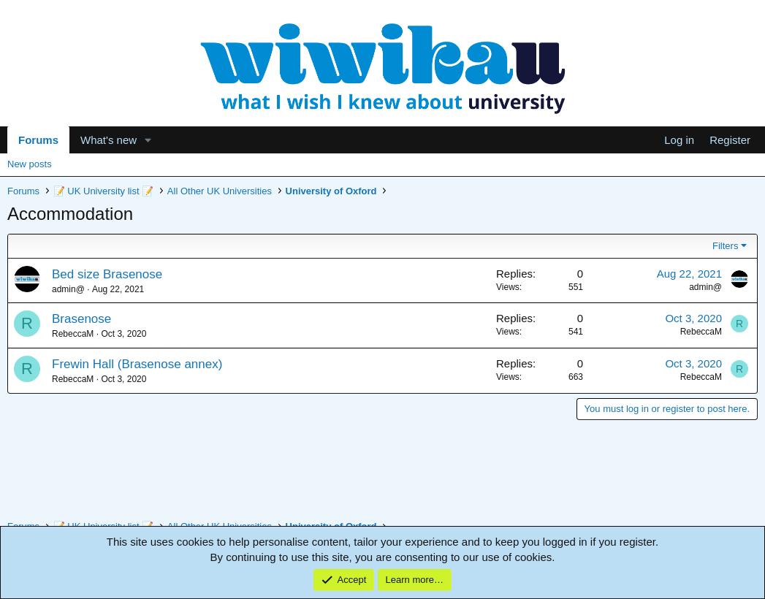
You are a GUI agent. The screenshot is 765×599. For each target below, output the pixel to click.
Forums (38, 140)
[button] (148, 139)
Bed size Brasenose (107, 274)
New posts (29, 164)
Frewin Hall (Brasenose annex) (137, 364)
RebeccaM (73, 334)
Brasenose (81, 319)
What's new (108, 140)
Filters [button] (725, 245)
